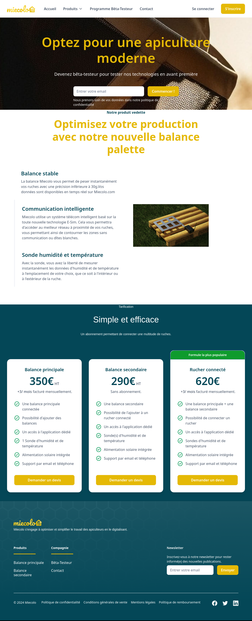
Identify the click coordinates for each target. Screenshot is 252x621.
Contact (146, 8)
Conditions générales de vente (105, 602)
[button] (73, 9)
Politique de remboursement (179, 602)
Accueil (50, 8)
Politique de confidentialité (60, 602)
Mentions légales (143, 602)
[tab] (66, 182)
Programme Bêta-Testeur (111, 8)
